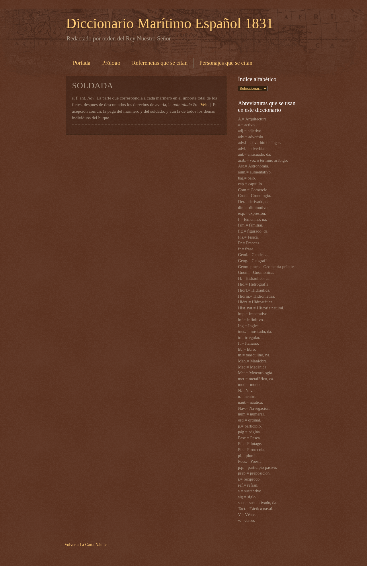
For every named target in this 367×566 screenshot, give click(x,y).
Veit (204, 104)
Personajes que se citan (225, 63)
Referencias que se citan (160, 63)
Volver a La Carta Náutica (86, 544)
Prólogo (111, 63)
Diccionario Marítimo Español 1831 (169, 23)
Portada (81, 63)
